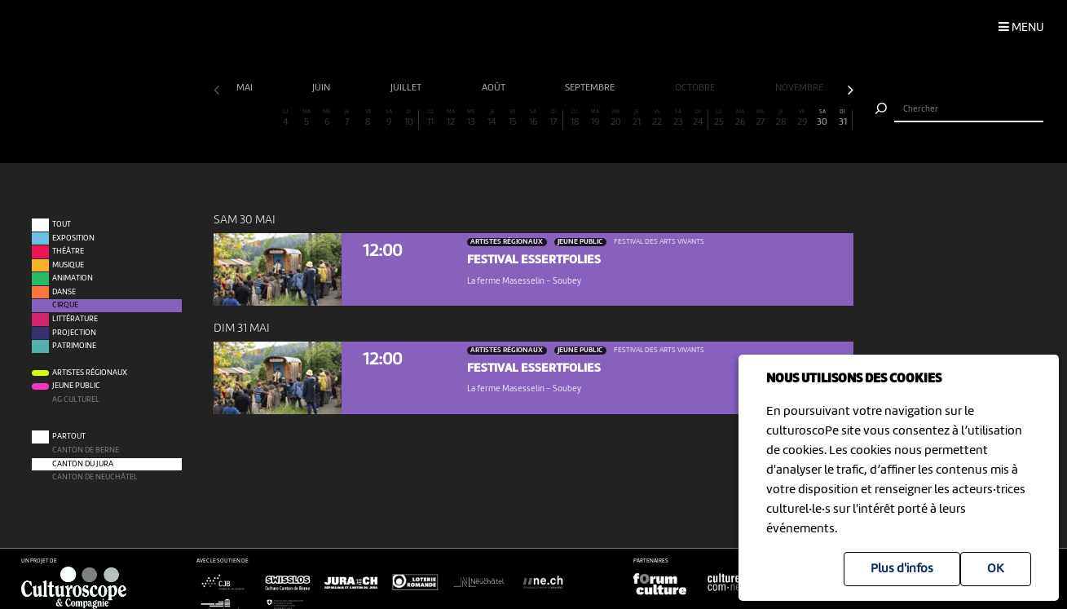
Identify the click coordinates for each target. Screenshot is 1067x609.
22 (658, 118)
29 (802, 118)
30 (822, 118)
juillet (407, 88)
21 (636, 118)
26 (740, 118)
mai (245, 88)
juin (322, 88)
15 (512, 118)
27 (760, 118)
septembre (591, 88)
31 (843, 118)
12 (451, 118)
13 (472, 118)
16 (534, 118)
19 (596, 118)
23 (678, 118)
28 (781, 118)
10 (409, 118)
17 (554, 118)
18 (574, 118)
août (495, 88)
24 (698, 118)
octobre (696, 88)
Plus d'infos (902, 569)
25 (720, 118)
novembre (800, 88)
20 (616, 118)
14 (492, 118)
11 (430, 118)
